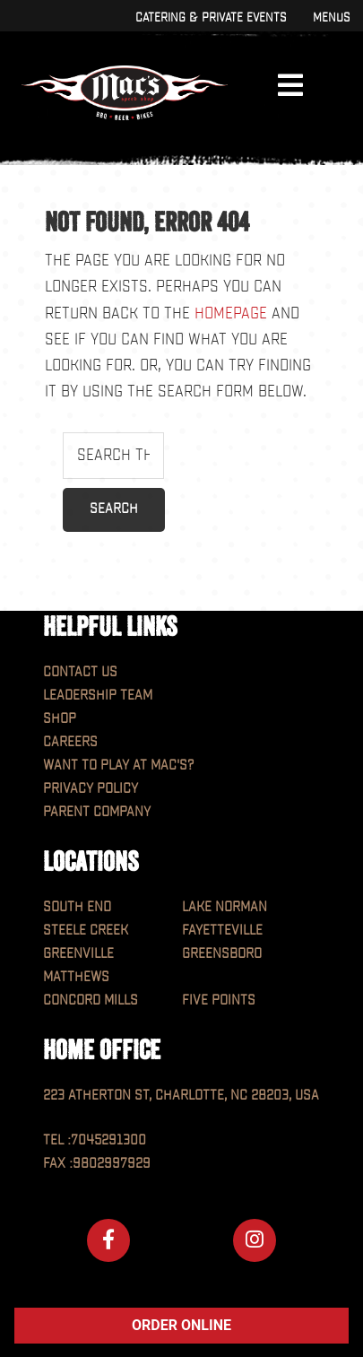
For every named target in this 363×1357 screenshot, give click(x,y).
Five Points (218, 1000)
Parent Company (97, 812)
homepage (230, 313)
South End (77, 907)
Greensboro (222, 953)
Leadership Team (97, 695)
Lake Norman (224, 907)
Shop (59, 718)
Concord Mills (90, 1000)
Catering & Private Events (210, 17)
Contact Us (80, 672)
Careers (70, 742)
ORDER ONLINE (181, 1325)
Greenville (78, 953)
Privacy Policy (90, 788)
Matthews (76, 977)
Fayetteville (222, 930)
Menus (331, 17)
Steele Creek (85, 930)
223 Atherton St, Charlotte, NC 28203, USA (181, 1095)
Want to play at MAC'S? (118, 765)
